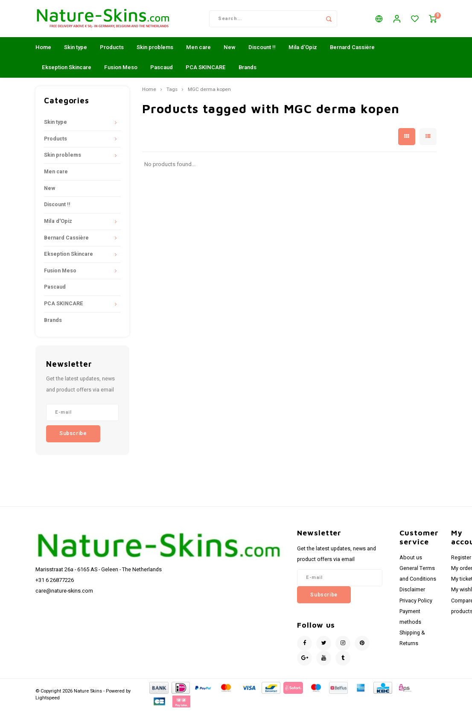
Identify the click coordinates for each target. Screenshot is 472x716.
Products (112, 53)
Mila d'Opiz (302, 53)
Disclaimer (412, 595)
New (230, 53)
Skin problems (155, 53)
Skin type (75, 53)
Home (43, 53)
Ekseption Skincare (66, 73)
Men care (198, 53)
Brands (247, 73)
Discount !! (262, 53)
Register (461, 563)
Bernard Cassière (352, 53)
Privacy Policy (415, 606)
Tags (172, 95)
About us (410, 563)
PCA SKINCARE (206, 73)
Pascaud (161, 73)
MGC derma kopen (209, 95)
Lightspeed (47, 703)
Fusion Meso (120, 73)
